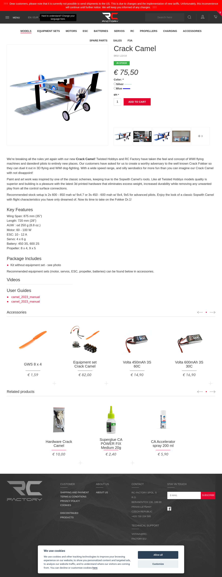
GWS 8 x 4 (33, 364)
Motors (71, 31)
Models (25, 31)
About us (102, 492)
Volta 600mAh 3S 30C (189, 364)
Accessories (192, 31)
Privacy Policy (70, 501)
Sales (117, 40)
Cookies (65, 505)
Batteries (101, 31)
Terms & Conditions (73, 496)
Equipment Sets (48, 31)
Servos (119, 31)
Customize (158, 564)
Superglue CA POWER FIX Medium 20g (111, 444)
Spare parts (99, 40)
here (95, 567)
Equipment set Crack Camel (85, 364)
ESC (85, 31)
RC (132, 31)
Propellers (148, 31)
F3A (130, 40)
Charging (170, 31)
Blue (122, 88)
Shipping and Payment (74, 492)
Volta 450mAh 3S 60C (137, 364)
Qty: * (116, 95)
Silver (123, 84)
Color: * (119, 79)
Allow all (158, 554)
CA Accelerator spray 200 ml (163, 444)
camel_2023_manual (25, 297)
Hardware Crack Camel (59, 444)
